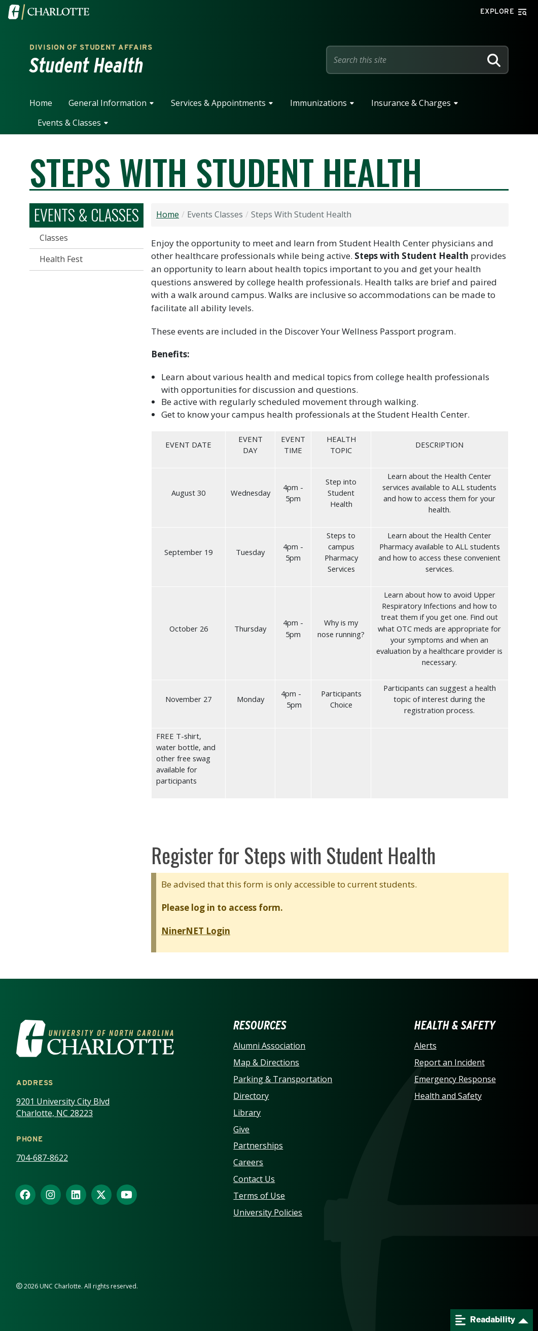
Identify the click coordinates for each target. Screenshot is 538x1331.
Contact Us (254, 1179)
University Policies (267, 1212)
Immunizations (318, 102)
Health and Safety (448, 1095)
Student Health (86, 65)
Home (40, 102)
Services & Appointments (218, 102)
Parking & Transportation (282, 1079)
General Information (107, 102)
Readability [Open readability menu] (485, 1320)
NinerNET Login (195, 931)
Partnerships (258, 1145)
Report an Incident (449, 1062)
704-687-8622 (42, 1157)
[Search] (494, 60)
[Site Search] (405, 60)
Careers (248, 1162)
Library (247, 1112)
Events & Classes (69, 122)
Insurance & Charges (411, 102)
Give (241, 1129)
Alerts (425, 1045)
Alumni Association (269, 1045)
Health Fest (61, 259)
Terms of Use (259, 1195)
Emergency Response (455, 1079)
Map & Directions (266, 1062)
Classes (54, 237)
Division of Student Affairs (91, 47)
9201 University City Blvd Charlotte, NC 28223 (63, 1107)
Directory (251, 1095)
